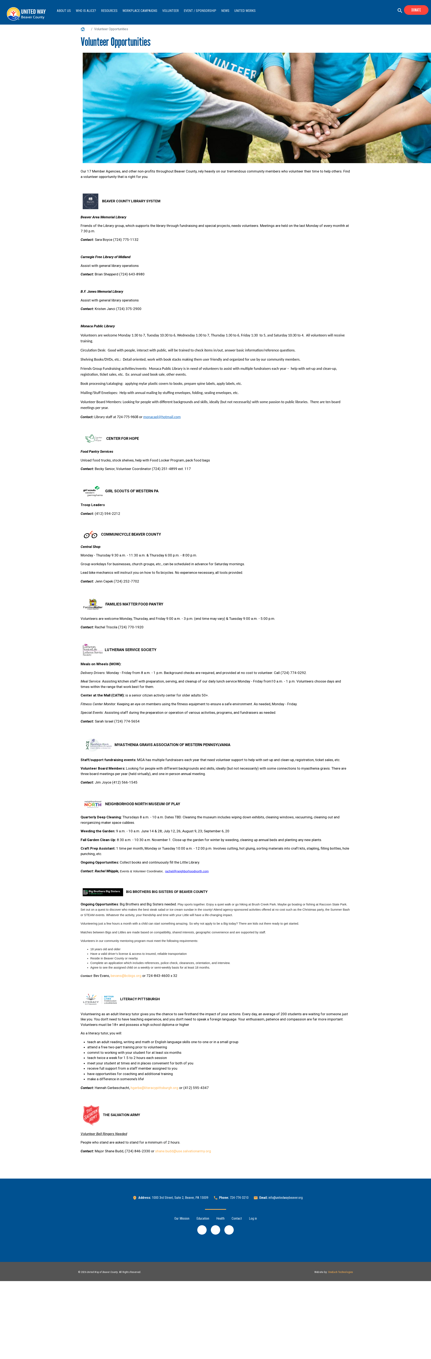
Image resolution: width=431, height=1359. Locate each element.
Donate (416, 10)
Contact (237, 1218)
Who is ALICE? (86, 11)
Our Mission (181, 1218)
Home (85, 29)
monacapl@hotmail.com (162, 417)
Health (220, 1218)
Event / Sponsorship (200, 11)
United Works (245, 11)
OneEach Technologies (340, 1272)
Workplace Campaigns (139, 11)
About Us (64, 11)
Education (202, 1218)
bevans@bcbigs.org (126, 976)
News (225, 11)
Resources (109, 11)
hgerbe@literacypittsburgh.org (154, 1088)
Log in (253, 1218)
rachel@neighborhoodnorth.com (187, 871)
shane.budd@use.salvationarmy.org (183, 1151)
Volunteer (170, 11)
